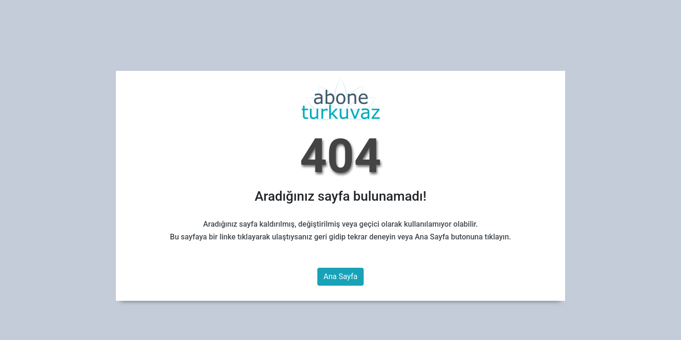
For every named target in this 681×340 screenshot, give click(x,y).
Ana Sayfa (340, 276)
